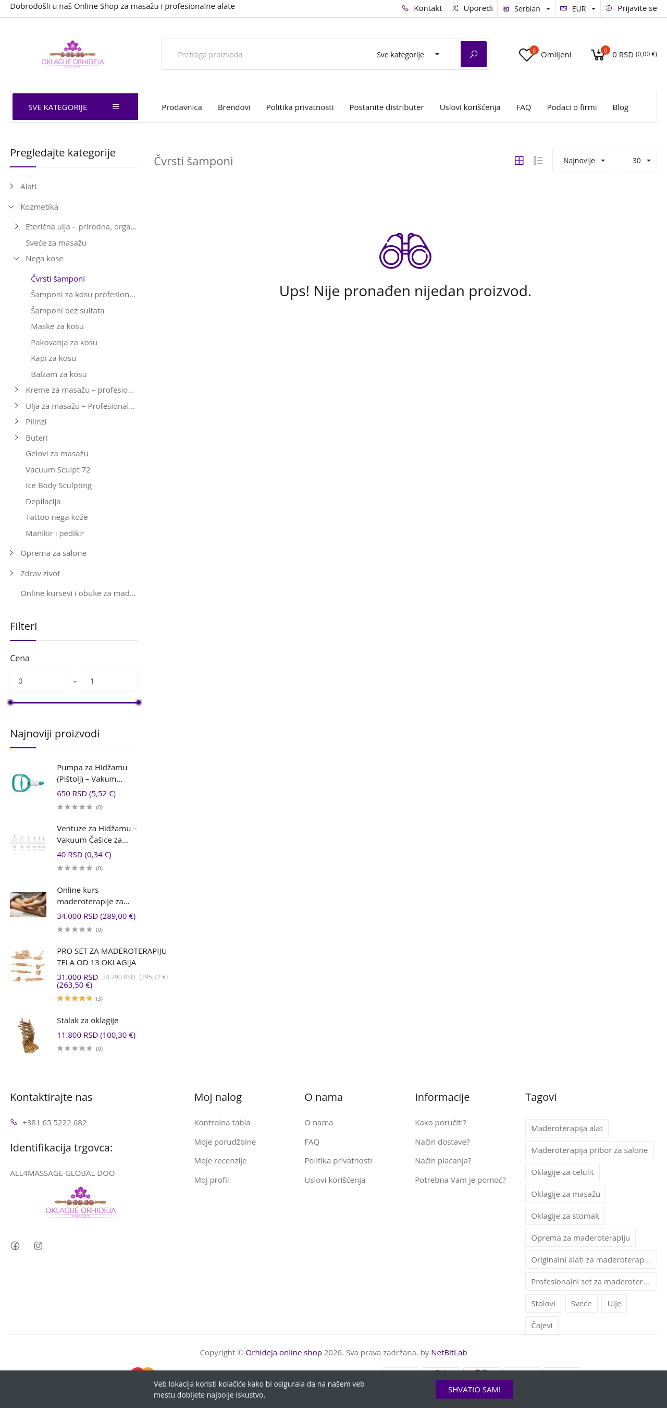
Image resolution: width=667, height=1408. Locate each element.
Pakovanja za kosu (64, 342)
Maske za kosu (57, 326)
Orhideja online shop (284, 1352)
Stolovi (543, 1303)
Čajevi (541, 1325)
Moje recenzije (220, 1160)
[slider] (10, 702)
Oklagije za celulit (562, 1172)
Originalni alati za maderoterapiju (592, 1259)
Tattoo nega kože (57, 517)
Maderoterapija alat (567, 1128)
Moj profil (211, 1179)
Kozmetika (39, 206)
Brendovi (234, 107)
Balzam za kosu (59, 374)
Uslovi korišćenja (470, 107)
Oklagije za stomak (565, 1215)
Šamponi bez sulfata (67, 310)
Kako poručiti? (440, 1122)
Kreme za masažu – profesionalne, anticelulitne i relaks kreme (82, 389)
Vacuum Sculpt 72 (58, 469)
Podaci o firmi (572, 107)
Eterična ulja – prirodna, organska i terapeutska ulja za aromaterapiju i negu (82, 226)
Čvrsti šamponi (58, 278)
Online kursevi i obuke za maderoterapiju (79, 593)
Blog (621, 107)
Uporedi (472, 8)
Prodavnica (182, 107)
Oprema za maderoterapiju (580, 1237)
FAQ (524, 107)
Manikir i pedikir (55, 533)
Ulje (614, 1303)
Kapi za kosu (53, 358)
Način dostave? (442, 1141)
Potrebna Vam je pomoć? (460, 1179)
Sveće (581, 1303)
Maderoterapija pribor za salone (589, 1150)
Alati (28, 186)
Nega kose (45, 258)
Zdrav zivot (40, 573)
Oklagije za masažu (565, 1193)
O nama (318, 1122)
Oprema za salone (53, 553)
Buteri (37, 437)
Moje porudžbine (225, 1141)
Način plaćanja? (443, 1160)
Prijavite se (631, 8)
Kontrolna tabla (222, 1122)
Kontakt (421, 8)
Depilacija (43, 501)
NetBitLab (449, 1352)
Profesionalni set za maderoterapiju (594, 1281)
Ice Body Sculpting (59, 485)
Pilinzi (36, 421)
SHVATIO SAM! (474, 1389)
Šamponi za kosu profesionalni (84, 294)
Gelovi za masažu (57, 453)
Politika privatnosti (300, 107)
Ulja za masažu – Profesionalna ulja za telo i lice (82, 405)
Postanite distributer (386, 107)
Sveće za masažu (56, 242)
